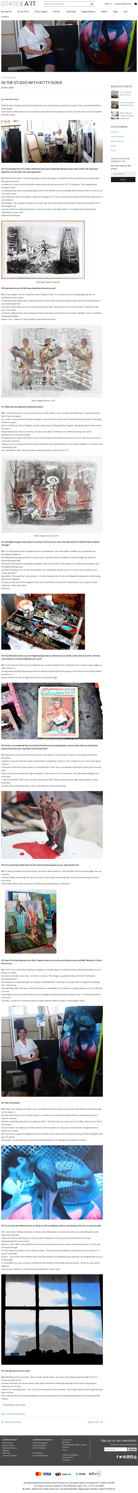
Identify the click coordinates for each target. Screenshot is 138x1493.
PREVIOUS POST (11, 1422)
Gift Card (6, 1453)
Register (126, 4)
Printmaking (19, 1414)
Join (125, 11)
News (113, 146)
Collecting (71, 11)
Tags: (3, 1414)
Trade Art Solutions (40, 1443)
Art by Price (23, 11)
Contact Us (66, 1440)
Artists (57, 11)
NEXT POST (95, 1422)
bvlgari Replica (88, 11)
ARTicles (115, 132)
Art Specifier (37, 1453)
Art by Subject (41, 11)
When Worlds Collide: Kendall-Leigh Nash (127, 115)
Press (113, 150)
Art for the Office (39, 1445)
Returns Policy (8, 1445)
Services (65, 1447)
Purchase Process (10, 1448)
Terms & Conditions (70, 1455)
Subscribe (66, 1460)
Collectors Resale (10, 1456)
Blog (115, 11)
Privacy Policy (68, 1457)
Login (117, 4)
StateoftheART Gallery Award (74, 1445)
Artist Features (8, 77)
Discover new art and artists (124, 1444)
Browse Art (6, 11)
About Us (66, 1442)
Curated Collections (40, 1456)
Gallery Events (117, 141)
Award (104, 11)
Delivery (6, 1450)
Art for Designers (39, 1448)
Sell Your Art (8, 1443)
